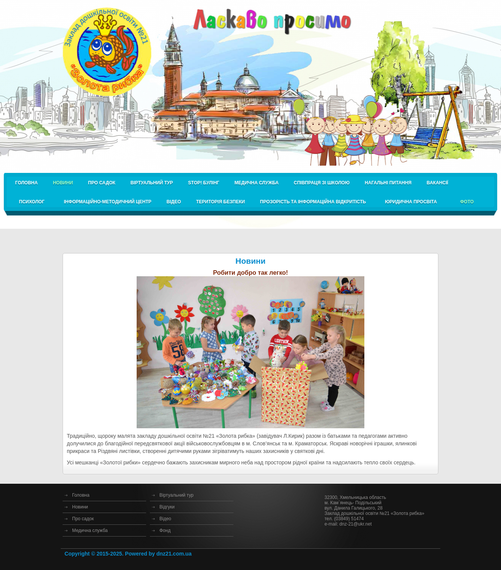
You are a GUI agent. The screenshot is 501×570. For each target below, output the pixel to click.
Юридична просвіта (411, 201)
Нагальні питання (388, 182)
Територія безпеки (220, 201)
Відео (174, 201)
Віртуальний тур (152, 182)
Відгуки (167, 507)
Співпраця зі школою (322, 182)
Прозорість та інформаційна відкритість (313, 201)
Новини (80, 507)
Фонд (164, 530)
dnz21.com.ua (174, 554)
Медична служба (257, 182)
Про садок (101, 182)
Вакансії (437, 182)
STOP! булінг (203, 182)
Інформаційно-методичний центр (107, 201)
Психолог (31, 201)
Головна (26, 182)
